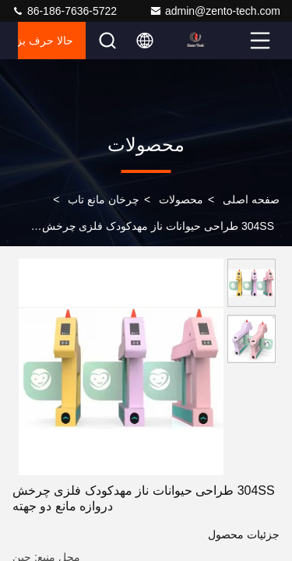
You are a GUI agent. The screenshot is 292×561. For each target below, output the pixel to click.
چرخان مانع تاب (103, 199)
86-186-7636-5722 (64, 11)
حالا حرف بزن (45, 40)
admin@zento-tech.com (215, 11)
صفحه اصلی (251, 199)
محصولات (181, 199)
